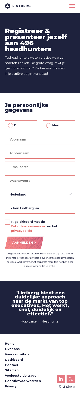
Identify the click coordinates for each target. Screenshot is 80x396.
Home (10, 344)
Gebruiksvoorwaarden (28, 226)
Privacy (10, 386)
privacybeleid (21, 231)
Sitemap (12, 370)
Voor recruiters (17, 354)
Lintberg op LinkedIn (61, 380)
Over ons (12, 349)
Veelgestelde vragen (22, 376)
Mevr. (56, 125)
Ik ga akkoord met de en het (34, 222)
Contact (11, 365)
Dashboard (14, 360)
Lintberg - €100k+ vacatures (18, 6)
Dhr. (17, 125)
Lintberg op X (71, 380)
